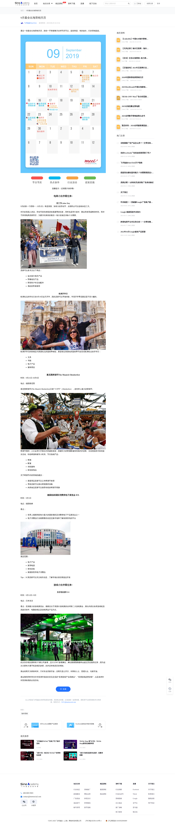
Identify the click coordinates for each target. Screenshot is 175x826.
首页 (22, 10)
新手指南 (87, 807)
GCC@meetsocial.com (68, 702)
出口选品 (119, 803)
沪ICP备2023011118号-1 (93, 821)
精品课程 (103, 794)
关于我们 (151, 789)
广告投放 (77, 798)
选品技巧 (77, 803)
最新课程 (103, 789)
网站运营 (87, 794)
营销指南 (119, 798)
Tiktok (135, 794)
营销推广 (87, 789)
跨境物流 (87, 803)
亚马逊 (135, 807)
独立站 (135, 812)
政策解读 (77, 794)
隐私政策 (151, 798)
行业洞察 (119, 789)
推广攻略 (119, 807)
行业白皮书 (119, 794)
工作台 (137, 3)
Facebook (136, 789)
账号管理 (77, 807)
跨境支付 (87, 798)
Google (135, 798)
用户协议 (151, 803)
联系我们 (151, 794)
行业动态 (77, 789)
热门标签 (119, 812)
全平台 (135, 803)
